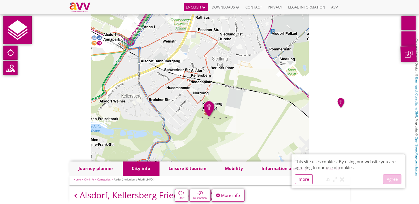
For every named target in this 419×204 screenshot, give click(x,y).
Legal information (306, 7)
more (304, 179)
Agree (392, 179)
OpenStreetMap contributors (416, 156)
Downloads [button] (225, 7)
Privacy (275, 7)
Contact (253, 7)
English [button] (196, 7)
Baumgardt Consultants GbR (416, 97)
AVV (334, 7)
